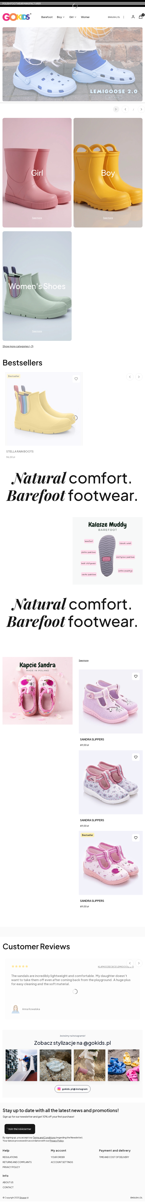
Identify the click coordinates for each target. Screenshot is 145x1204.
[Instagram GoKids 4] (123, 1065)
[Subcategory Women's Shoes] (37, 286)
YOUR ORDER (58, 1157)
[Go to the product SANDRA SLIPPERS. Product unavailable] (111, 782)
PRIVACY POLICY (11, 1167)
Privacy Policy (57, 1140)
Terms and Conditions (44, 1137)
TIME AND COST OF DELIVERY (114, 1157)
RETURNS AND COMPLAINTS (17, 1162)
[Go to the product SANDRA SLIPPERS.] (111, 701)
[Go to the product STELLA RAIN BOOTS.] (44, 409)
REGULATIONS (10, 1157)
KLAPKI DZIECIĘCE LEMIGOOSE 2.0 (116, 966)
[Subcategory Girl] (37, 172)
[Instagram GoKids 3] (89, 1065)
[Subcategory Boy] (108, 172)
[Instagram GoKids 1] (21, 1065)
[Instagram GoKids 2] (55, 1065)
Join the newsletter (19, 1129)
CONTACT (8, 1187)
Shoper (23, 1197)
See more (83, 660)
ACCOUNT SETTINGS (62, 1162)
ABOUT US (8, 1182)
